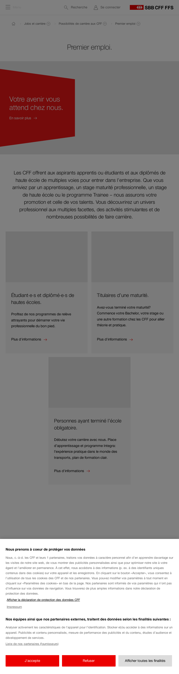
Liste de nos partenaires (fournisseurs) (32, 647)
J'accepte (32, 664)
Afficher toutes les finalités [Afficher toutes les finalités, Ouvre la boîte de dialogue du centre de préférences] (145, 664)
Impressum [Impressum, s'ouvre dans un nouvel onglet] (14, 610)
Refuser (89, 664)
